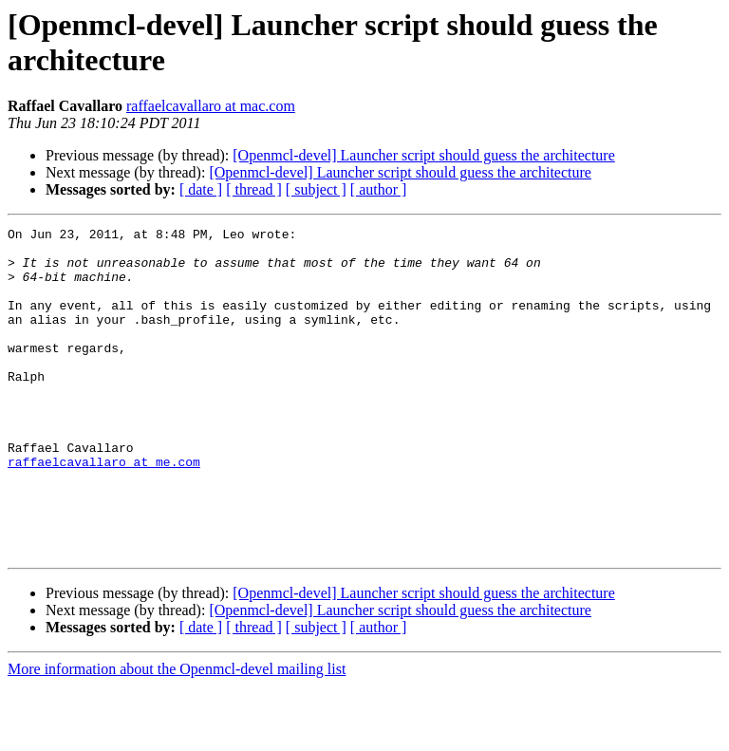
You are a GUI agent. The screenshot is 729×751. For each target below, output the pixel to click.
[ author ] (378, 189)
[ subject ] (316, 189)
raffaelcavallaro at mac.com (210, 106)
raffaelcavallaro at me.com (104, 509)
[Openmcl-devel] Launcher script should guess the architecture (424, 155)
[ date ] (200, 189)
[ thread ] (254, 189)
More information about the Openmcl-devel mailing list (177, 734)
